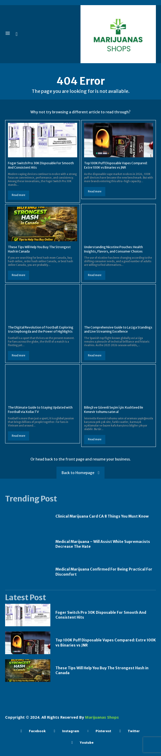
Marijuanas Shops (102, 717)
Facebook (37, 731)
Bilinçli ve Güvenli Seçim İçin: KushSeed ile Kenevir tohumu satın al (113, 410)
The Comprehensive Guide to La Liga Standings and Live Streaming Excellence (118, 329)
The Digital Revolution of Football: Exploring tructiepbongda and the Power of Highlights (40, 329)
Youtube (87, 742)
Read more (18, 195)
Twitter (134, 731)
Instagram (70, 731)
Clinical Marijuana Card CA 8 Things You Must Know (102, 516)
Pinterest (103, 731)
